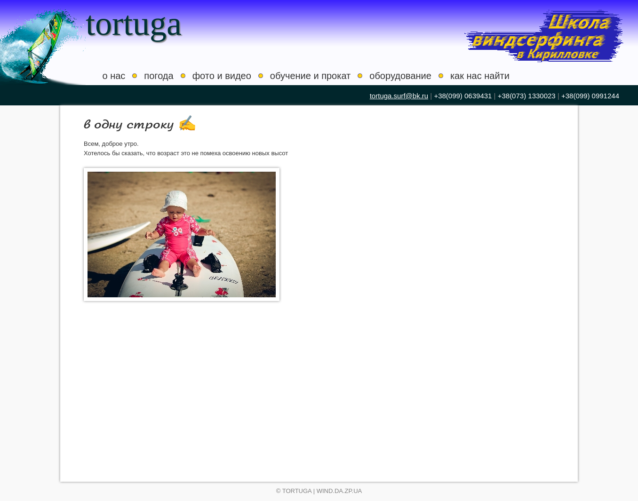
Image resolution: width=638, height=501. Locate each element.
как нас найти (480, 76)
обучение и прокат (310, 76)
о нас (114, 76)
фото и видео (221, 76)
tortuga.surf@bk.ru (399, 96)
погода (158, 76)
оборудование (400, 76)
